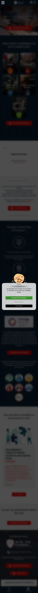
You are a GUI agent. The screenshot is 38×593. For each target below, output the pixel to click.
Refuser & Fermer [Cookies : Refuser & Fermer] (18, 302)
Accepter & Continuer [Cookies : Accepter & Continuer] (19, 298)
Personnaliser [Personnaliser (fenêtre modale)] (19, 306)
